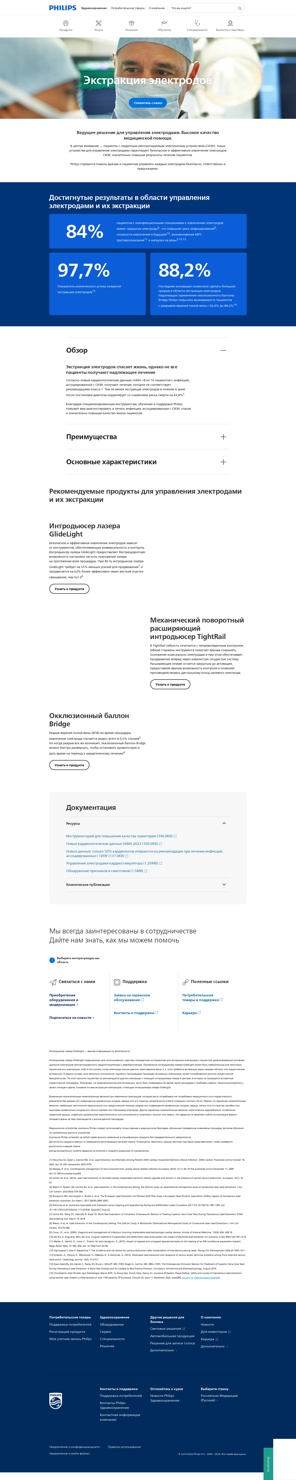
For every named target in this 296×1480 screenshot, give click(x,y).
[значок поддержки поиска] (239, 8)
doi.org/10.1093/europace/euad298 (201, 1285)
